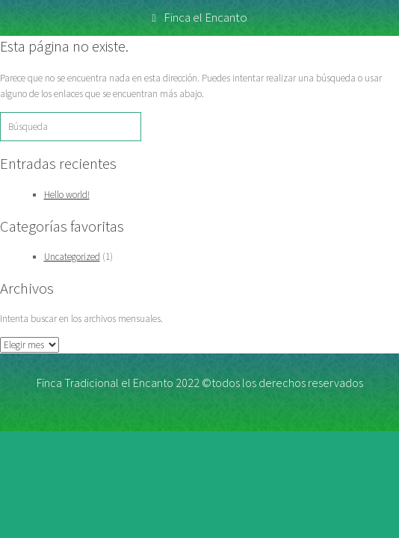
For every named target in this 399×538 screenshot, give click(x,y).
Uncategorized (72, 256)
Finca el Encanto (199, 17)
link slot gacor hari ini (41, 438)
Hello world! (67, 194)
